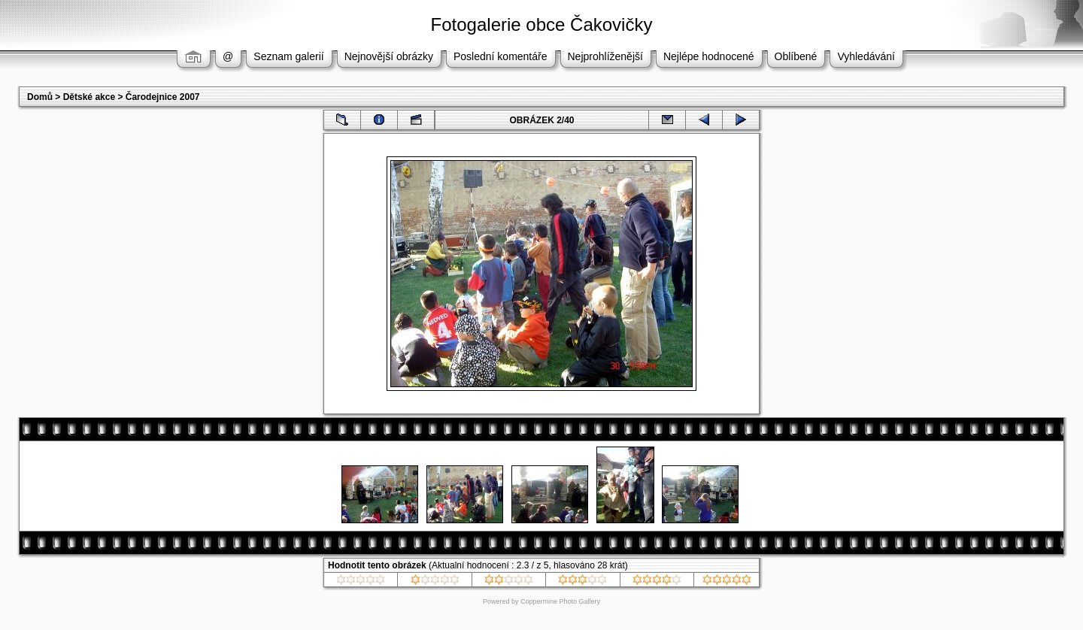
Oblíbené (796, 56)
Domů (40, 97)
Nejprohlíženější (605, 56)
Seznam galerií (288, 56)
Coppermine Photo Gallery (560, 601)
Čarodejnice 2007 (163, 97)
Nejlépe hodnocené (708, 56)
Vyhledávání (866, 56)
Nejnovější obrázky (388, 56)
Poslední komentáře (501, 56)
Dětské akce (89, 97)
